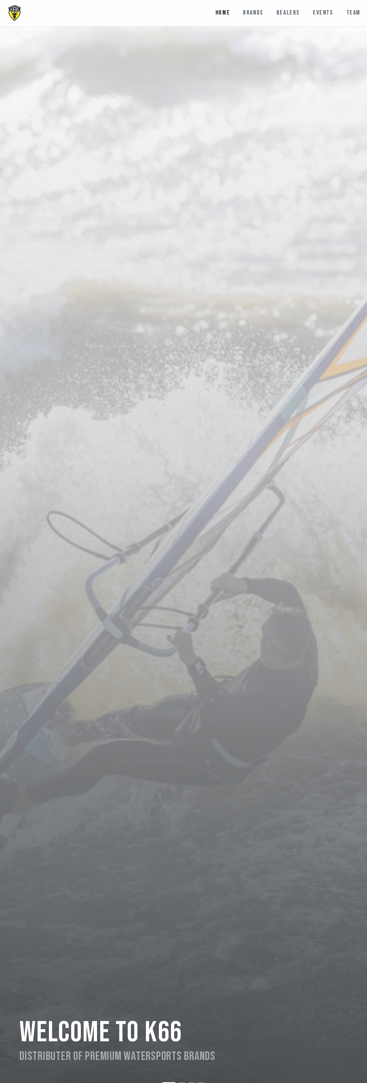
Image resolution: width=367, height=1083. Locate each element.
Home (222, 13)
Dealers (288, 13)
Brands (253, 13)
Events (323, 13)
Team (353, 13)
